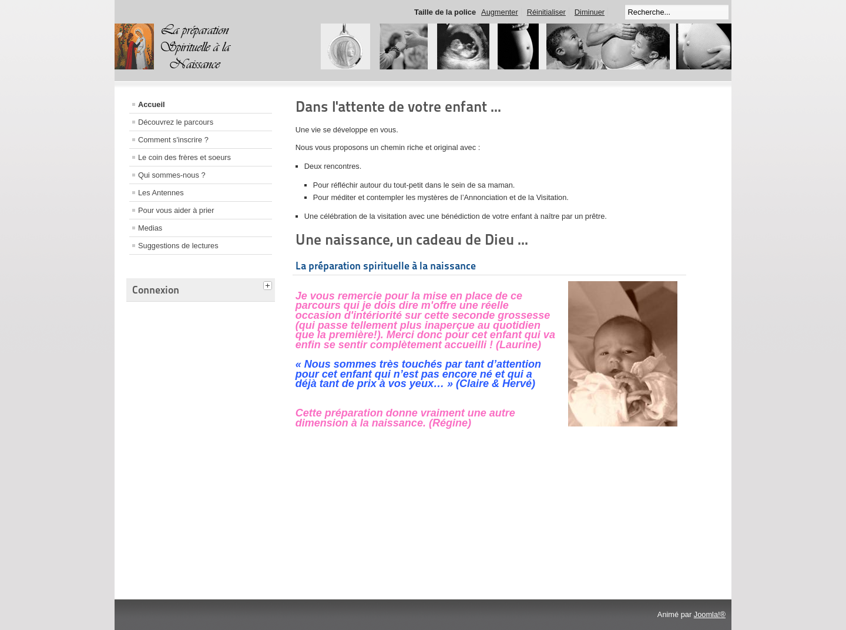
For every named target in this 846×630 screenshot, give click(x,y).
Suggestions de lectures (178, 245)
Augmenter (499, 12)
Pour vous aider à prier (176, 210)
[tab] (269, 284)
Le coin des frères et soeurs (184, 157)
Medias (150, 228)
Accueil (151, 104)
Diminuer (590, 12)
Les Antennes (161, 192)
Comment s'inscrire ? (173, 139)
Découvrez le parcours (175, 122)
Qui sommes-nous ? (172, 175)
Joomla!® (710, 614)
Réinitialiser (546, 12)
